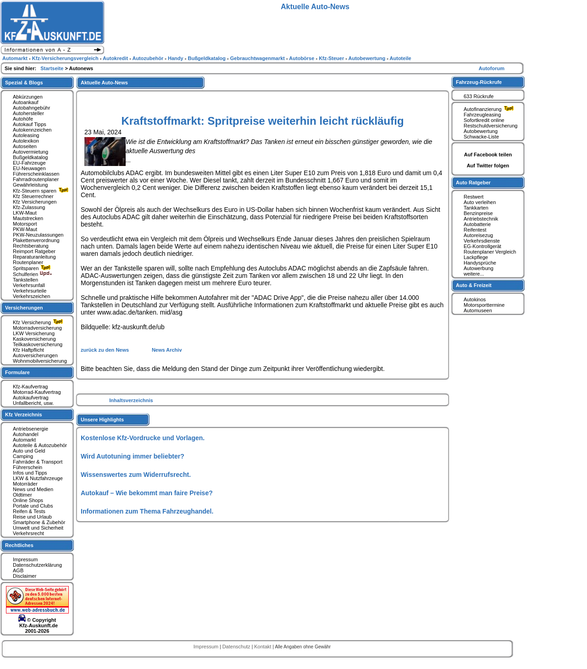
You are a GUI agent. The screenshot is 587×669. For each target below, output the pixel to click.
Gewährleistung (30, 185)
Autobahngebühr (31, 108)
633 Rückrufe (478, 96)
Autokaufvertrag (31, 397)
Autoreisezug (478, 235)
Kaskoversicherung (34, 339)
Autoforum (491, 68)
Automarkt (24, 439)
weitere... (474, 273)
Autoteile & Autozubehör (40, 445)
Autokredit (116, 58)
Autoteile (400, 58)
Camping (23, 456)
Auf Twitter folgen (488, 165)
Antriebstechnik (481, 218)
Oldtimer (22, 495)
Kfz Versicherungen (34, 202)
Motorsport (25, 224)
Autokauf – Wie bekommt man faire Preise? (147, 493)
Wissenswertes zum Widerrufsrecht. (136, 474)
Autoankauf (26, 102)
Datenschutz (237, 646)
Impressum (25, 559)
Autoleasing (26, 135)
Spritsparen (33, 268)
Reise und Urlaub (32, 517)
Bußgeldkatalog (30, 157)
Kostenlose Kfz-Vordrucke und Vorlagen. (143, 438)
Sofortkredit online (484, 120)
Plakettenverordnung (36, 240)
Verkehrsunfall (29, 285)
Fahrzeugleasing (482, 114)
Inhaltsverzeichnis (131, 400)
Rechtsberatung (31, 246)
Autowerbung (478, 268)
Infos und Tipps (30, 472)
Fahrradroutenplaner (36, 179)
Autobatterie (477, 224)
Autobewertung (481, 131)
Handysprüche (480, 262)
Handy (176, 58)
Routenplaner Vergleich (490, 251)
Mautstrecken (28, 218)
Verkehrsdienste (482, 240)
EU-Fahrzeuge (29, 163)
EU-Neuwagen (29, 168)
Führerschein (27, 467)
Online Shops (28, 500)
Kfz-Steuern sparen (42, 191)
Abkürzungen (28, 97)
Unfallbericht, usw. (33, 403)
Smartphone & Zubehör (39, 522)
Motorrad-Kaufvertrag (37, 392)
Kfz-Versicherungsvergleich (66, 58)
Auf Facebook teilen (488, 154)
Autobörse (302, 58)
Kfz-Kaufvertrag (30, 386)
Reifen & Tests (29, 511)
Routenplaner (28, 262)
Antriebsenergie (30, 428)
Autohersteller (28, 113)
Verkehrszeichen (31, 296)
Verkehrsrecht (28, 533)
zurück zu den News (105, 350)
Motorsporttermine (484, 305)
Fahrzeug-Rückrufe (479, 82)
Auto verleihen (480, 202)
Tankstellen (25, 279)
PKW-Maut (25, 229)
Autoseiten (25, 146)
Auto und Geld (29, 450)
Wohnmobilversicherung (40, 361)
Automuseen (478, 310)
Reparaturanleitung (34, 257)
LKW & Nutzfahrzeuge (38, 478)
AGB (18, 570)
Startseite (52, 68)
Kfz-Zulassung (29, 207)
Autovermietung (30, 152)
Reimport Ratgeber (34, 251)
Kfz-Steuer (332, 58)
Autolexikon (26, 141)
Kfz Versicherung (39, 322)
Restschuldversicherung (490, 125)
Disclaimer (24, 576)
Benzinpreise (478, 213)
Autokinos (475, 299)
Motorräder (25, 484)
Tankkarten (476, 207)
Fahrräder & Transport (37, 461)
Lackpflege (476, 257)
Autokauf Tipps (29, 124)
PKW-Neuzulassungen (38, 235)
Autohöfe (23, 119)
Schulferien (32, 274)
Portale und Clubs (33, 506)
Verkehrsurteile (29, 290)
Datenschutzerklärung (37, 565)
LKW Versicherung (34, 333)
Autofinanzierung (490, 109)
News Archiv (167, 350)
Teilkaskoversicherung (37, 344)
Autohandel (26, 434)
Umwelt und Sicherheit (38, 528)
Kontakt (263, 646)
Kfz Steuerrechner (33, 196)
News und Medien (33, 489)
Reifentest (475, 229)
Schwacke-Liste (481, 136)
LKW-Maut (25, 213)
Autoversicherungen (35, 355)
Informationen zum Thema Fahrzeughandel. (147, 511)
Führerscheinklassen (36, 174)
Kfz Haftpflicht (28, 350)
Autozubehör (148, 58)
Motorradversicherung (37, 328)
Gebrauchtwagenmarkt (258, 58)
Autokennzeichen (32, 130)
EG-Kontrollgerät (482, 246)
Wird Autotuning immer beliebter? (132, 456)
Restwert (473, 196)
